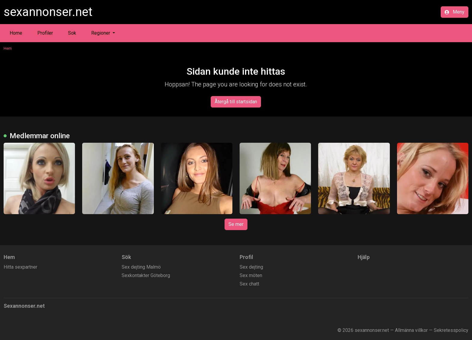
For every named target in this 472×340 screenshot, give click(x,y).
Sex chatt (249, 284)
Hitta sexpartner (20, 267)
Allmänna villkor (411, 330)
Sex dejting (251, 267)
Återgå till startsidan (236, 101)
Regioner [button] (101, 33)
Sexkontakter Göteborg (146, 275)
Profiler (45, 33)
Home (16, 33)
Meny (454, 12)
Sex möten (251, 275)
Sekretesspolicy (451, 330)
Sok (72, 33)
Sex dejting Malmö (141, 267)
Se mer (236, 224)
